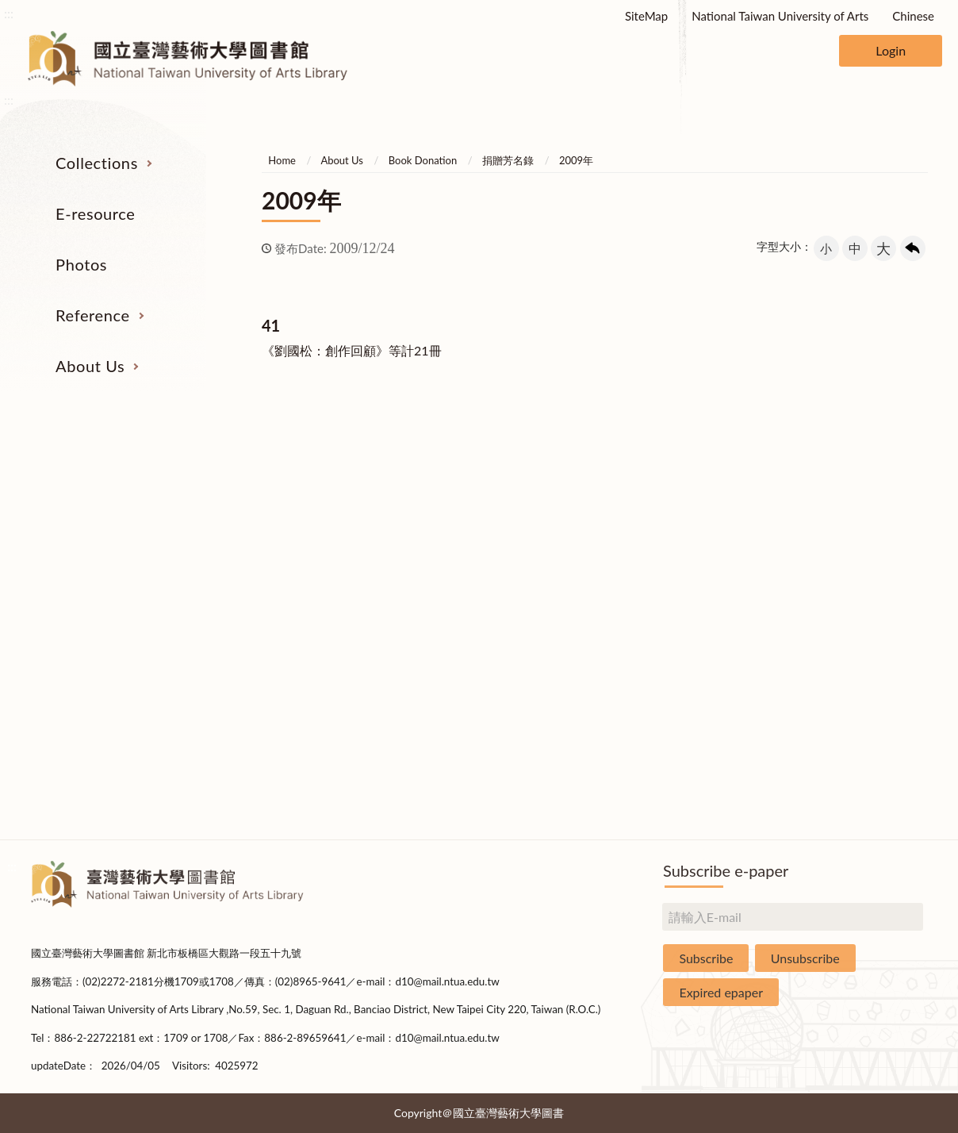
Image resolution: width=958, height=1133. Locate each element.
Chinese (913, 16)
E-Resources (107, 558)
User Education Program (664, 558)
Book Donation (423, 160)
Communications (851, 648)
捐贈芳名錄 (508, 160)
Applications (850, 677)
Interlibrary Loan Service (664, 499)
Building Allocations (850, 529)
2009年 (576, 160)
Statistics (849, 589)
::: (8, 13)
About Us (90, 365)
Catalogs (108, 529)
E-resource (95, 213)
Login (891, 50)
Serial (108, 499)
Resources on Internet (108, 589)
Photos (81, 264)
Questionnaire (850, 796)
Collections (97, 162)
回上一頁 (912, 248)
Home (282, 160)
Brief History (850, 558)
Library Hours (849, 618)
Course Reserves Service (665, 589)
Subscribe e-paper (725, 870)
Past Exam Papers (665, 529)
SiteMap (646, 16)
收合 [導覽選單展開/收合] (914, 417)
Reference (93, 315)
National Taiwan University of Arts (780, 16)
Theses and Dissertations (108, 618)
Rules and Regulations (850, 767)
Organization (850, 499)
